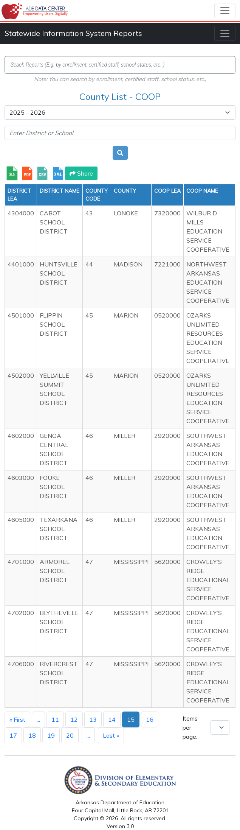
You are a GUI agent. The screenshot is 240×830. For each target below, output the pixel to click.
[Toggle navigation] (224, 10)
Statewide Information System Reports (73, 33)
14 (112, 719)
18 (32, 735)
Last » (111, 735)
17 (13, 735)
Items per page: (190, 727)
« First (17, 719)
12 (74, 719)
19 (51, 735)
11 (55, 719)
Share (81, 173)
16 (149, 719)
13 (93, 719)
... (38, 719)
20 (70, 735)
